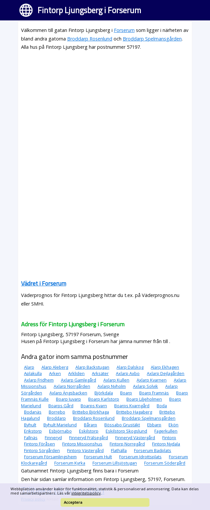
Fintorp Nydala (166, 444)
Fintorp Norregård (127, 444)
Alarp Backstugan (92, 367)
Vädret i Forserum (43, 283)
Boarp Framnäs (154, 393)
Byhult (30, 425)
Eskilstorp (88, 431)
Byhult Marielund (60, 425)
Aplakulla (33, 373)
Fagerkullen (165, 431)
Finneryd (53, 438)
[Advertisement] (105, 102)
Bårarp (90, 425)
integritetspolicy (86, 493)
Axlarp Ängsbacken (68, 393)
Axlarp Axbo (128, 373)
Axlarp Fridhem (39, 380)
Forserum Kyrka (69, 463)
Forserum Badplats (152, 450)
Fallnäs (31, 438)
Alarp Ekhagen (165, 367)
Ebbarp (154, 425)
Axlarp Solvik (145, 386)
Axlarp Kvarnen (152, 380)
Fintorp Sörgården (42, 450)
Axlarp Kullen (116, 380)
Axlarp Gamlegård (78, 380)
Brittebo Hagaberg (134, 412)
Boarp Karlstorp (103, 399)
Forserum (124, 30)
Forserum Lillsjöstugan (114, 463)
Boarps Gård (60, 406)
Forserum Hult (98, 457)
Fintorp (169, 438)
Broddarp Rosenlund (89, 39)
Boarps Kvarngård (131, 406)
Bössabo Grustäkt (122, 425)
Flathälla (119, 450)
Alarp (29, 367)
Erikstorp (33, 431)
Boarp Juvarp (68, 399)
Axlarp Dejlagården (165, 373)
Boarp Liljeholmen (144, 399)
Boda (162, 406)
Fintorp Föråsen (39, 444)
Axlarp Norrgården (72, 386)
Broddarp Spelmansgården (152, 39)
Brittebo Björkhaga (90, 412)
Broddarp (56, 418)
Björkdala (103, 393)
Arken (55, 373)
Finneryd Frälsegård (88, 438)
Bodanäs (32, 412)
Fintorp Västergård (85, 450)
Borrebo (57, 412)
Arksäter (100, 373)
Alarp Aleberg (54, 367)
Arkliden (76, 373)
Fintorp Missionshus (82, 444)
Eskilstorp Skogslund (126, 431)
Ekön (173, 425)
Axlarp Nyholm (111, 386)
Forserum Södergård (164, 463)
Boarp (126, 393)
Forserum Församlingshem (50, 457)
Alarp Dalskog (130, 367)
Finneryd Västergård (135, 438)
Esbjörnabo (60, 431)
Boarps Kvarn (94, 406)
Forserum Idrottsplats (140, 457)
